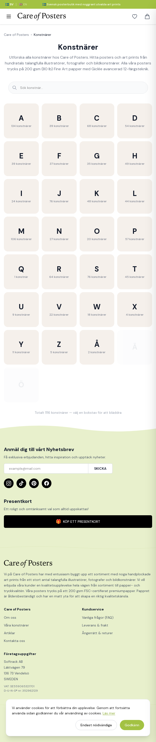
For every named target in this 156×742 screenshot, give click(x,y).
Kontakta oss (14, 641)
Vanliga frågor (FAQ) (98, 617)
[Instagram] (9, 483)
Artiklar (9, 633)
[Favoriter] (135, 16)
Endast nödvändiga (96, 726)
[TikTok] (21, 483)
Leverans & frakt (95, 625)
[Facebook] (46, 483)
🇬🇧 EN (23, 4)
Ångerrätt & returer (97, 633)
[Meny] (9, 16)
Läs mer (109, 714)
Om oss (10, 617)
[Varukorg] (147, 16)
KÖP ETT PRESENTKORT (78, 521)
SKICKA (100, 468)
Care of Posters (16, 34)
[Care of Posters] (78, 564)
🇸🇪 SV (9, 4)
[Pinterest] (34, 483)
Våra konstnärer (16, 625)
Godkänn (132, 726)
